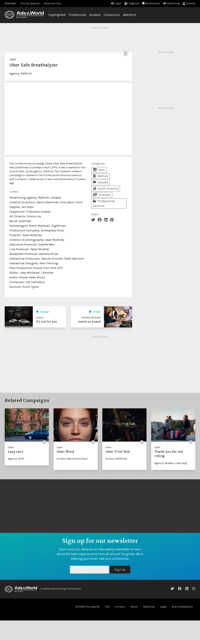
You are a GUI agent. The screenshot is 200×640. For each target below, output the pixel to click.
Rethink (26, 73)
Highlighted (57, 15)
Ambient (102, 195)
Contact (120, 606)
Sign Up (120, 569)
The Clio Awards (30, 3)
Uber (12, 59)
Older (95, 312)
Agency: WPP (16, 458)
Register (131, 3)
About (134, 606)
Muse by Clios (52, 3)
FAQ (107, 606)
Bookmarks (151, 3)
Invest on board (89, 321)
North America (105, 188)
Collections (112, 15)
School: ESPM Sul (116, 458)
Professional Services (104, 203)
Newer (42, 312)
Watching (171, 3)
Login (116, 3)
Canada (100, 182)
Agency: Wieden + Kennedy (170, 463)
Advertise (149, 606)
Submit (189, 3)
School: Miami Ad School (72, 458)
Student (95, 15)
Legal (163, 606)
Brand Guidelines (182, 606)
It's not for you (46, 321)
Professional (77, 15)
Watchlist (129, 15)
